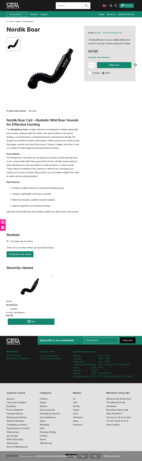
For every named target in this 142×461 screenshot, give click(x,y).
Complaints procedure (17, 424)
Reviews (33, 111)
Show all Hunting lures (113, 33)
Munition (43, 406)
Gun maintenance (48, 417)
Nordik (98, 33)
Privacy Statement (15, 410)
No (95, 456)
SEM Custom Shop (15, 439)
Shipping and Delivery (17, 417)
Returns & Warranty (15, 421)
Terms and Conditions (16, 402)
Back (10, 21)
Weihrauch (78, 417)
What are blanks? (114, 413)
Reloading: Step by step (117, 410)
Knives (43, 439)
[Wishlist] (115, 5)
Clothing (43, 436)
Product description (16, 111)
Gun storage (12, 436)
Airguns (44, 14)
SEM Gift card (46, 443)
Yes (82, 456)
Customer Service (126, 14)
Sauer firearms (113, 424)
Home (18, 21)
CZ (74, 399)
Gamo (75, 413)
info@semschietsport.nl (18, 358)
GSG (75, 402)
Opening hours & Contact (18, 428)
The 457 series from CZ (117, 421)
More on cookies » (112, 456)
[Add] (22, 315)
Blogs (101, 14)
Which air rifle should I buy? (118, 399)
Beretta (76, 406)
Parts (42, 428)
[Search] (73, 5)
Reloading (44, 424)
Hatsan (76, 410)
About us (111, 14)
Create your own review (21, 254)
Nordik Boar (13, 298)
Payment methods (15, 413)
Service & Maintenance (17, 447)
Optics (43, 421)
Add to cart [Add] (114, 65)
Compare (94, 73)
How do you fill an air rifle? (118, 417)
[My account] (111, 5)
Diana (75, 421)
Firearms (34, 14)
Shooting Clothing (48, 432)
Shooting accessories (50, 413)
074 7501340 (14, 356)
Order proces (13, 432)
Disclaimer (11, 406)
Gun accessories (47, 410)
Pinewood (77, 424)
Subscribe (128, 340)
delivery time (12, 443)
